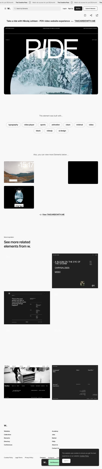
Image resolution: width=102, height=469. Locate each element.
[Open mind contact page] (27, 270)
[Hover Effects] (51, 172)
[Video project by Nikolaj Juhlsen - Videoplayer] (19, 172)
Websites (7, 431)
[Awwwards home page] (45, 462)
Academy (55, 431)
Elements (7, 438)
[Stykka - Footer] (27, 381)
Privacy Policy (29, 457)
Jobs (53, 434)
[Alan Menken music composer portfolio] (75, 307)
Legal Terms (19, 457)
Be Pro (78, 8)
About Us (55, 445)
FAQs (53, 441)
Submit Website (90, 8)
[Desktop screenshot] (83, 172)
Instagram (51, 457)
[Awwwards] (8, 8)
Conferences (8, 445)
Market (54, 438)
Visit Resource (54, 462)
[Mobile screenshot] (19, 197)
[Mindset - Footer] (27, 307)
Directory (7, 441)
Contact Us (55, 448)
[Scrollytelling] (75, 344)
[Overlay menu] (75, 271)
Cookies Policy (8, 457)
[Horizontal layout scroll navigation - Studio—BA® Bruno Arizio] (27, 343)
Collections (7, 434)
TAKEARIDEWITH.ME (85, 21)
